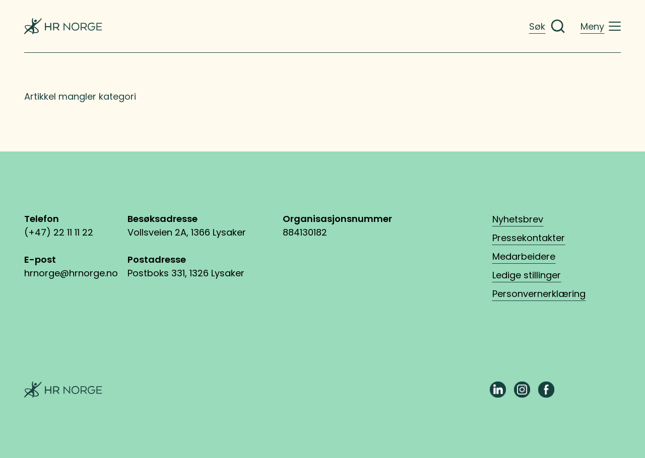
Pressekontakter (528, 238)
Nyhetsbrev (517, 219)
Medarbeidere (523, 256)
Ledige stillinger (526, 275)
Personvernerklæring (539, 293)
